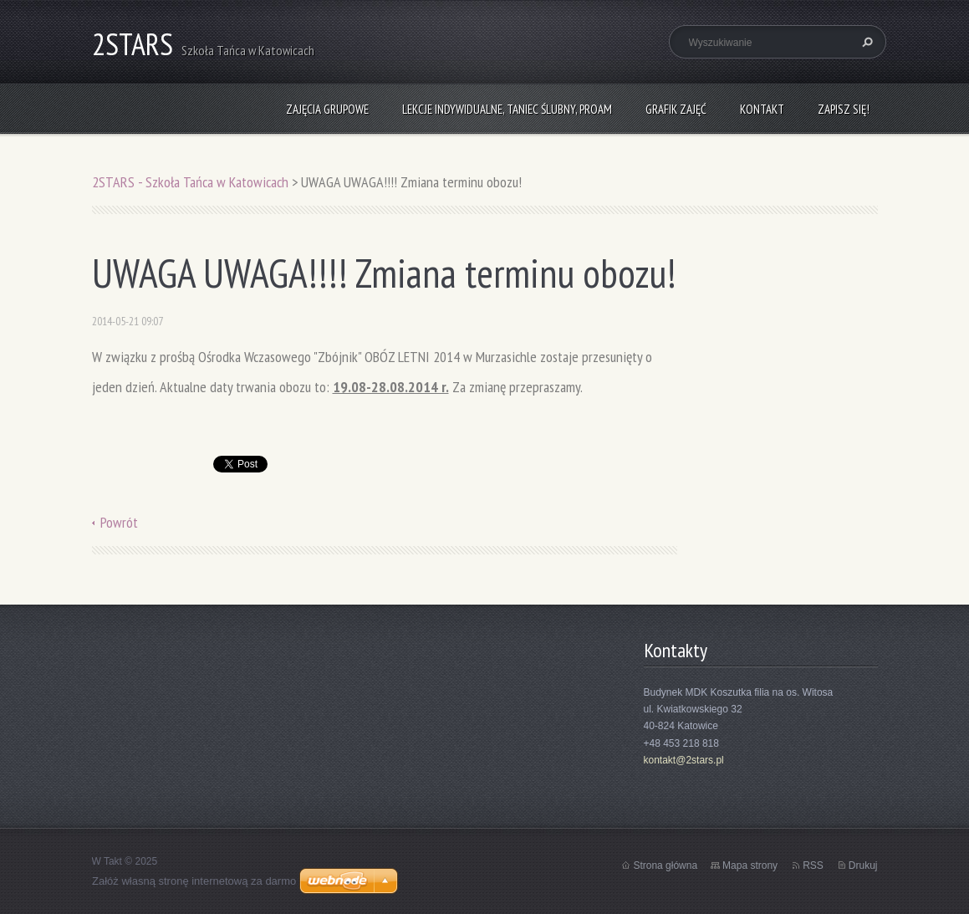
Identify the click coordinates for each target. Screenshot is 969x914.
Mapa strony (750, 865)
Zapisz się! (844, 109)
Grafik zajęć (675, 109)
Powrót (119, 522)
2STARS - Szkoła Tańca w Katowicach (190, 181)
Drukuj (863, 865)
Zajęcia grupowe (327, 109)
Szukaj (865, 41)
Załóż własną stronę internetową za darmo (194, 881)
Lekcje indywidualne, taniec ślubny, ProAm (507, 109)
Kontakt (762, 109)
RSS (813, 865)
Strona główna (665, 865)
